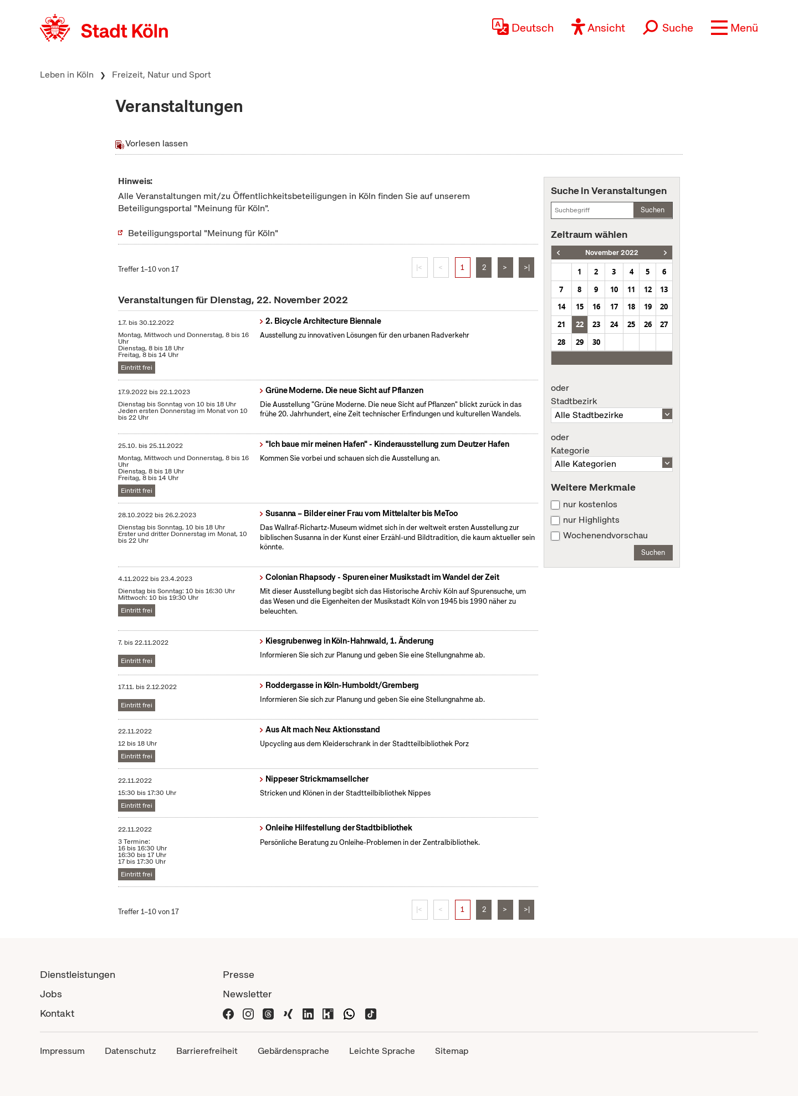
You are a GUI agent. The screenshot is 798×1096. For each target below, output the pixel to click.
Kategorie (612, 444)
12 (648, 289)
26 (648, 324)
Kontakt (57, 1013)
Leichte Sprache (382, 1051)
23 (596, 324)
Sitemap (451, 1051)
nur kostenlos (590, 504)
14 (561, 307)
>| (527, 267)
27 (664, 324)
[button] (734, 28)
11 (631, 289)
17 (614, 307)
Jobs (51, 993)
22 (580, 324)
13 (664, 289)
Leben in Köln (67, 74)
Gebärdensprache (293, 1051)
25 (631, 324)
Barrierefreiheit (207, 1051)
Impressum (62, 1051)
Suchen (652, 210)
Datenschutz (130, 1051)
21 (561, 324)
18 (631, 307)
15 (580, 307)
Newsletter (247, 993)
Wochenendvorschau (605, 535)
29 (580, 342)
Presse (238, 974)
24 (614, 324)
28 (561, 342)
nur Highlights (591, 520)
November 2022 (611, 252)
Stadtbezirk (612, 395)
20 (664, 307)
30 (596, 342)
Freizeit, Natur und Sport (161, 74)
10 (614, 289)
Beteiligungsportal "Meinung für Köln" (203, 233)
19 (648, 307)
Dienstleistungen (77, 974)
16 (596, 307)
